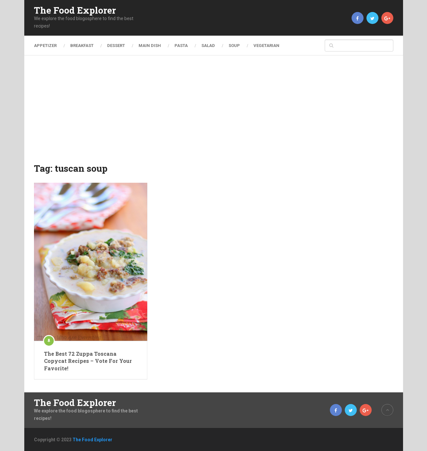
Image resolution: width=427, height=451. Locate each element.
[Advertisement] (213, 113)
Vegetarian (266, 45)
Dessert (116, 45)
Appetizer (45, 45)
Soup (234, 45)
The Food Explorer (75, 10)
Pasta (181, 45)
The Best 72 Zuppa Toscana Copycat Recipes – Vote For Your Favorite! (88, 361)
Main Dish (150, 45)
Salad (208, 45)
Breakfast (82, 45)
